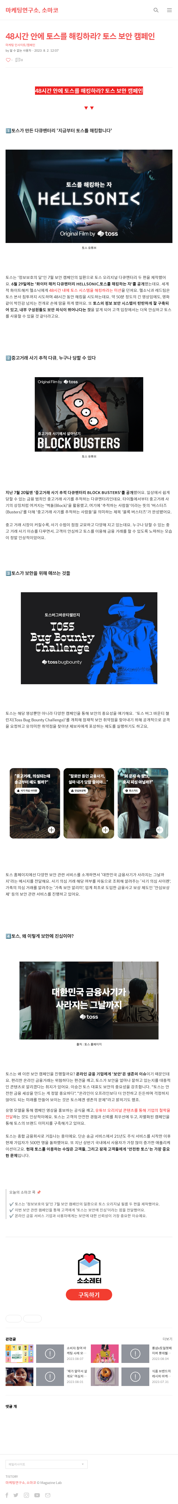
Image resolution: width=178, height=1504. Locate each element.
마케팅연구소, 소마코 (32, 10)
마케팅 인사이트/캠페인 (20, 44)
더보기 (167, 1338)
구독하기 (89, 1294)
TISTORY (12, 1476)
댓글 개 (11, 1406)
